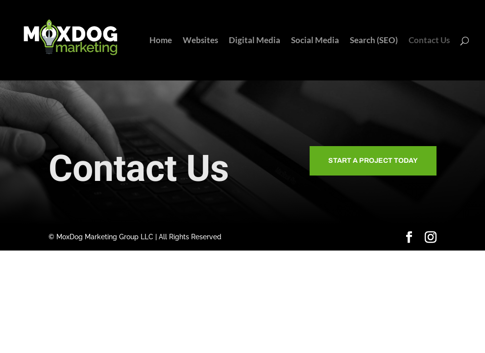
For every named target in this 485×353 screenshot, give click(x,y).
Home (160, 41)
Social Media (315, 41)
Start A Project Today (373, 160)
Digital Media (254, 41)
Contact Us (429, 41)
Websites (200, 41)
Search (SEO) (374, 41)
